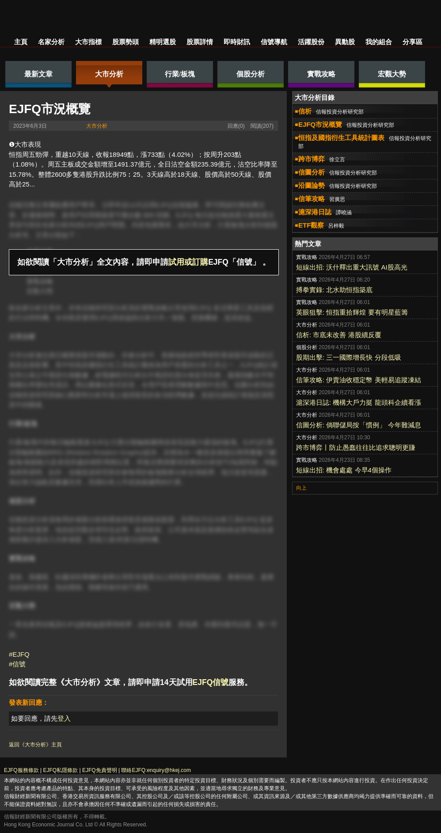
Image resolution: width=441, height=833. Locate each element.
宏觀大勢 (40, 291)
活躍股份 (311, 42)
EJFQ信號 (211, 682)
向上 (301, 488)
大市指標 (88, 42)
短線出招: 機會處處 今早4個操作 (344, 470)
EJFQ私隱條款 (60, 770)
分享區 (412, 42)
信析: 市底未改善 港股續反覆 (338, 335)
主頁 (20, 42)
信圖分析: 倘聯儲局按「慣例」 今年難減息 (358, 425)
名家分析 (51, 42)
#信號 (17, 664)
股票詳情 (199, 42)
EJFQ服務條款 (21, 770)
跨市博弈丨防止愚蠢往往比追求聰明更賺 (355, 447)
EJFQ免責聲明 (99, 770)
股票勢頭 (125, 42)
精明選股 (162, 42)
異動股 (345, 42)
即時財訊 (237, 42)
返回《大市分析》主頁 (35, 745)
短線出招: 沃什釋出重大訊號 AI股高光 (351, 267)
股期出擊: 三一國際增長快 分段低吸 (348, 357)
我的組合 (378, 42)
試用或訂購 (188, 262)
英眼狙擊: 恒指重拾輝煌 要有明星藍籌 (352, 312)
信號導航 (274, 42)
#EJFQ (19, 654)
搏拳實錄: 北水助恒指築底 (334, 289)
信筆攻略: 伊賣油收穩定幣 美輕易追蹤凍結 (358, 380)
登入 (64, 718)
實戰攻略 (40, 281)
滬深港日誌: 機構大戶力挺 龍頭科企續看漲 (358, 402)
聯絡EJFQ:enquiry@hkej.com (156, 770)
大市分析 (96, 126)
